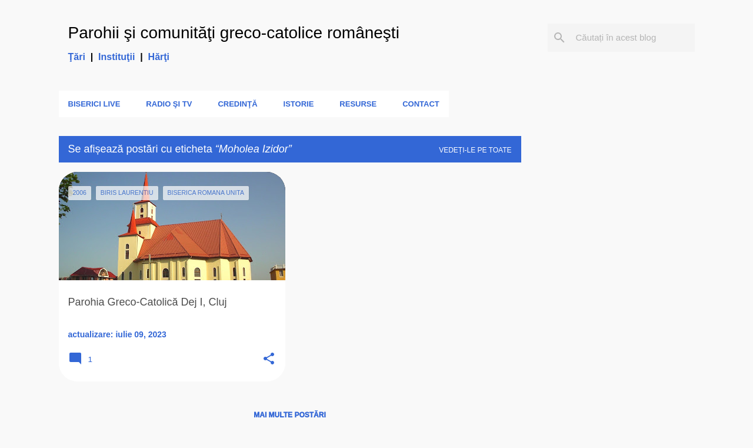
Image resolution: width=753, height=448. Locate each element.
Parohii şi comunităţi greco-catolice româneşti (233, 33)
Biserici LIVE (94, 103)
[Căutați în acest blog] (633, 38)
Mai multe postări (289, 415)
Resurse (357, 103)
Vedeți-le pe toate (475, 150)
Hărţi (158, 57)
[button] (269, 359)
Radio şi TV (169, 103)
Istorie (299, 103)
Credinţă (237, 103)
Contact (420, 103)
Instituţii (116, 57)
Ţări (76, 57)
